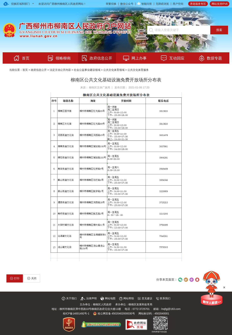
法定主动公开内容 (60, 69)
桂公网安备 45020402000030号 (114, 313)
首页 (25, 69)
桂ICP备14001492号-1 (76, 313)
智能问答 (146, 3)
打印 (14, 278)
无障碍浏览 (162, 3)
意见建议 (145, 298)
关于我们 (69, 298)
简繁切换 (111, 3)
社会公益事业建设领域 (87, 69)
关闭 (31, 278)
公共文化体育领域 (114, 69)
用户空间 (178, 3)
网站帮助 (126, 298)
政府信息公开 (39, 69)
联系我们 (163, 298)
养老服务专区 (198, 3)
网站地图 (108, 298)
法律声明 (88, 298)
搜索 (219, 30)
